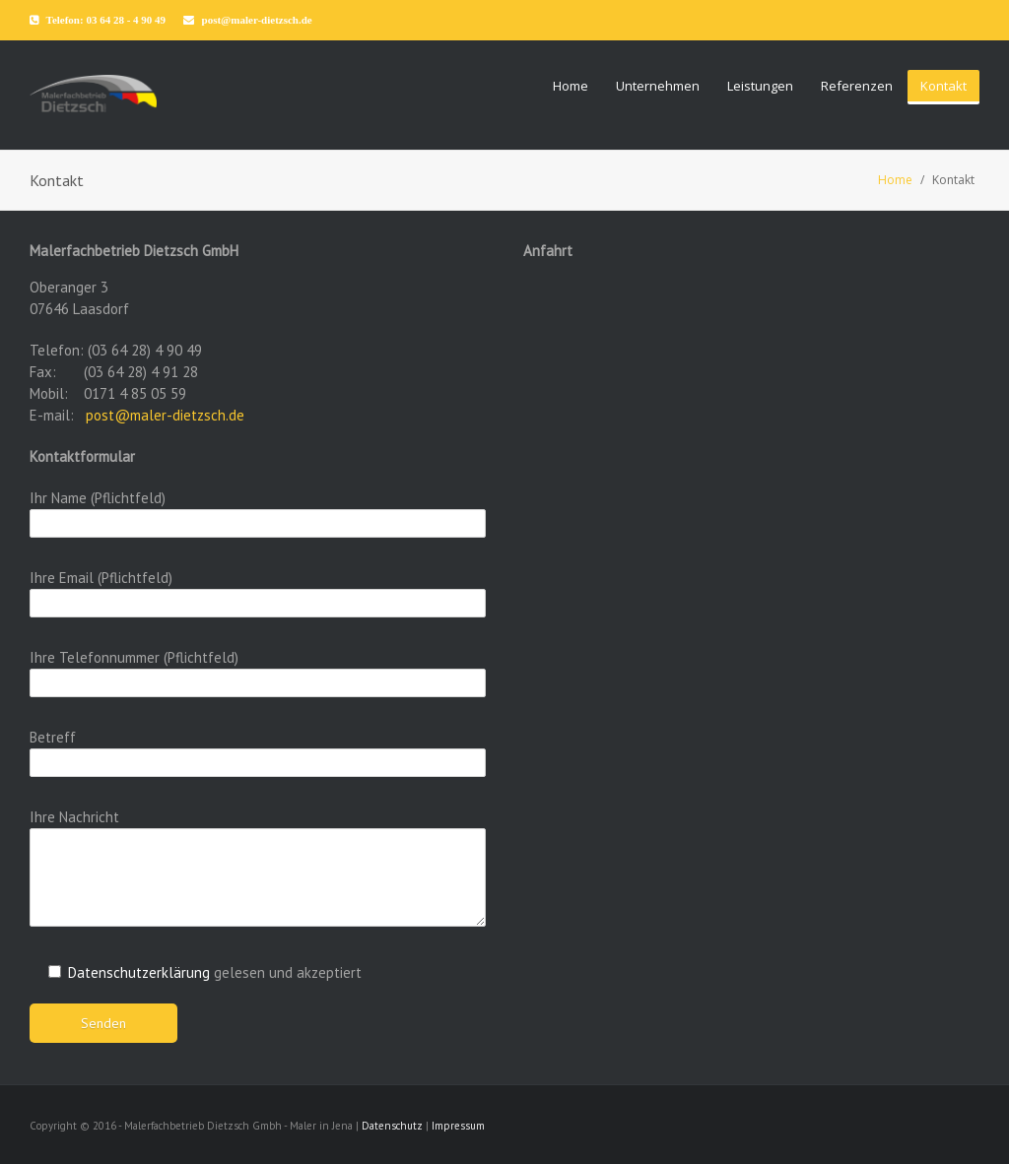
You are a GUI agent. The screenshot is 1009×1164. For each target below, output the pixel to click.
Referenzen (857, 86)
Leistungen (760, 86)
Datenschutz (392, 1125)
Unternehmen (658, 86)
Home (570, 86)
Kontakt (943, 86)
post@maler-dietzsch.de (165, 415)
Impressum (458, 1125)
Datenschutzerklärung (139, 972)
